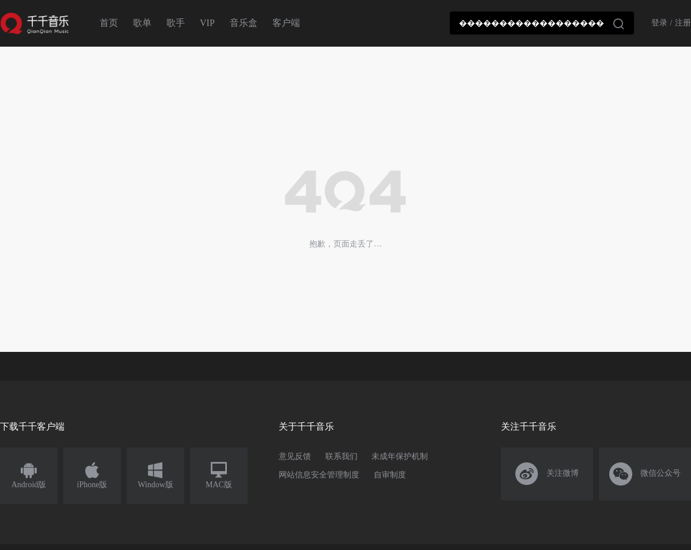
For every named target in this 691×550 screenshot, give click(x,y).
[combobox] (542, 23)
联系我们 (341, 456)
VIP (207, 23)
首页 (109, 23)
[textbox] (542, 23)
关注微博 (547, 473)
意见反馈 (295, 456)
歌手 (175, 23)
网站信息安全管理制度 (319, 475)
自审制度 (390, 475)
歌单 (142, 23)
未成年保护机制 (399, 456)
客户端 (286, 23)
